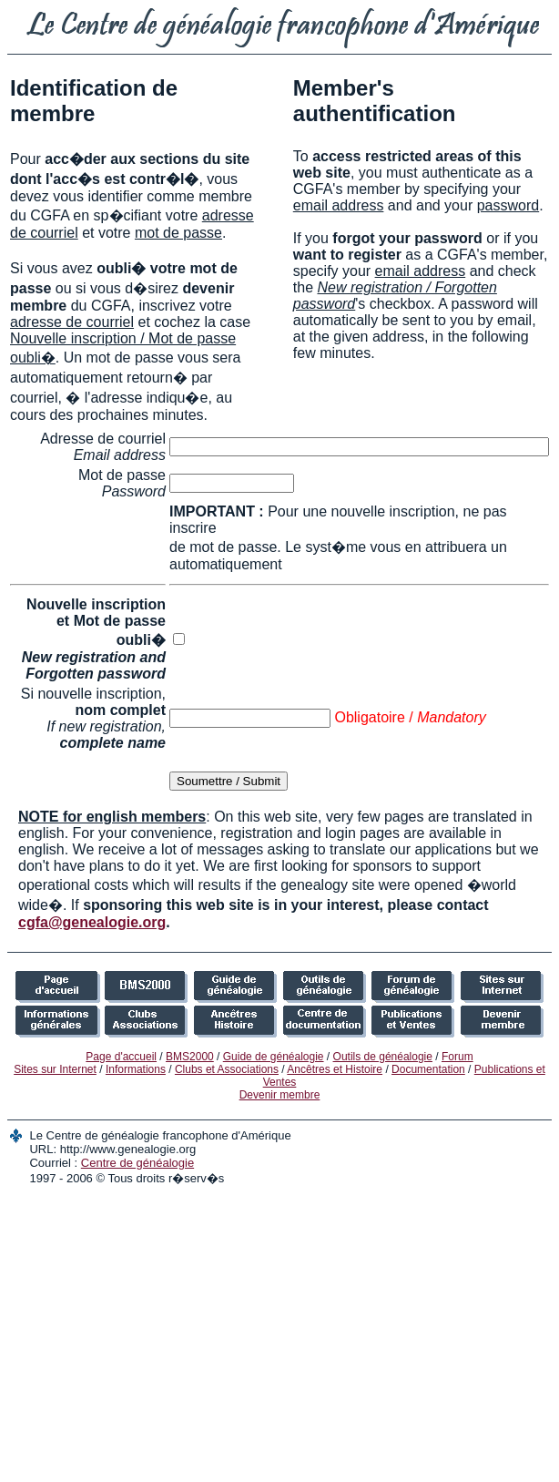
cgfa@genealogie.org (92, 922)
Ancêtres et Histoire (334, 1069)
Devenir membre (279, 1095)
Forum (457, 1056)
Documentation (428, 1069)
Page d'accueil (121, 1056)
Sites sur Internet (55, 1069)
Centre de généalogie (137, 1163)
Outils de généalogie (382, 1056)
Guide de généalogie (273, 1056)
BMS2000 (190, 1056)
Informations (136, 1069)
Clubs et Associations (227, 1069)
